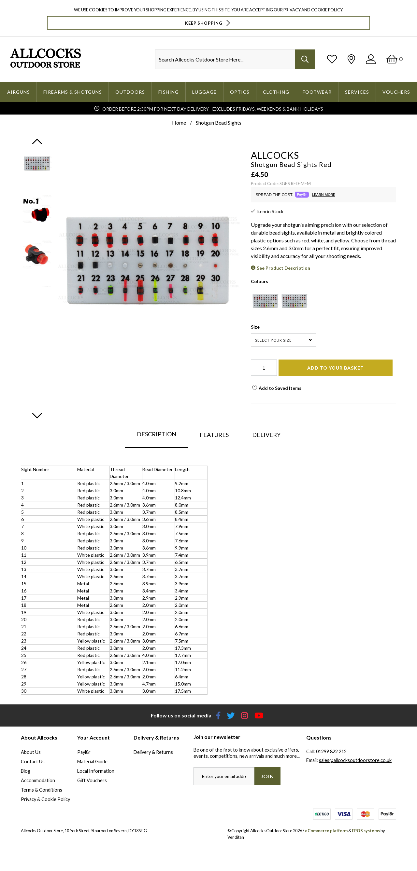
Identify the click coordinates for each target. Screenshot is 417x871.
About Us (31, 752)
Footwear (317, 92)
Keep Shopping (208, 23)
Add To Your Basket (335, 368)
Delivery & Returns (153, 752)
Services (357, 92)
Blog (25, 771)
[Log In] (371, 59)
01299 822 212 (331, 751)
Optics (240, 92)
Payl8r (84, 752)
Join (267, 776)
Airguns (18, 92)
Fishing (168, 92)
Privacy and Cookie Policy (312, 9)
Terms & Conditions (41, 790)
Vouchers (396, 92)
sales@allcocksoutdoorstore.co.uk (355, 760)
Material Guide (92, 761)
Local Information (95, 771)
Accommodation (38, 780)
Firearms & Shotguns (72, 92)
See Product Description (283, 268)
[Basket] (394, 59)
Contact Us (33, 761)
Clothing (276, 92)
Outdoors (130, 92)
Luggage (204, 92)
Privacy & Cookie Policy (45, 799)
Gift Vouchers (92, 780)
